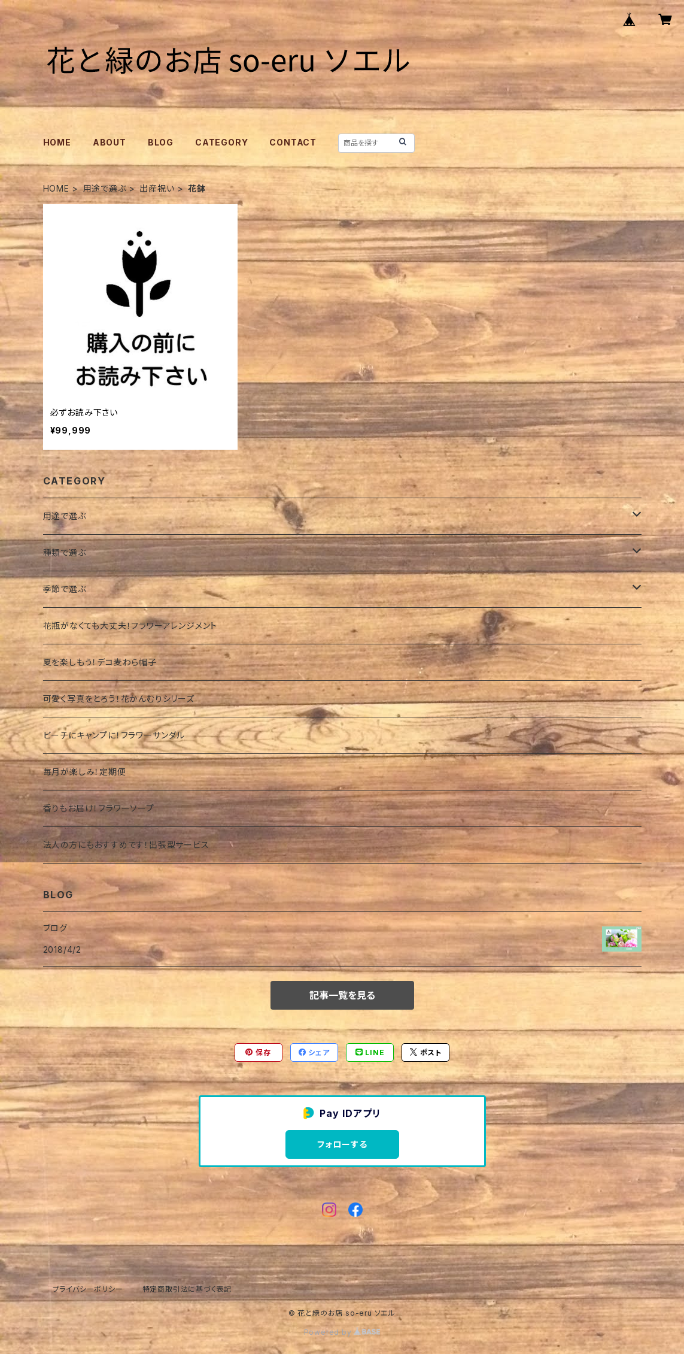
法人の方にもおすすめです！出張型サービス (126, 845)
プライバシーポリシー (88, 1289)
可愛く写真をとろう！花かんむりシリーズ (118, 698)
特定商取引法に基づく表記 (187, 1289)
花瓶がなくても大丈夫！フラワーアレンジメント (130, 625)
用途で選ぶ (104, 188)
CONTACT (293, 142)
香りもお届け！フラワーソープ (98, 808)
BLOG (161, 142)
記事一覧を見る (342, 995)
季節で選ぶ (64, 589)
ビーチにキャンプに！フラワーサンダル (114, 735)
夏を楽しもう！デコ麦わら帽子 (100, 662)
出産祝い (156, 188)
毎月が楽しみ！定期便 (84, 772)
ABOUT (109, 142)
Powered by (342, 1332)
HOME (57, 142)
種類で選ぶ (64, 552)
